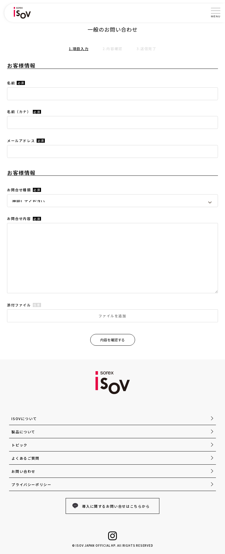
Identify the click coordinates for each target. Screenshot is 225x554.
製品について (23, 431)
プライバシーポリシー (31, 484)
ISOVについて (24, 418)
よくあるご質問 (25, 458)
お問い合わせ (23, 471)
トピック (19, 444)
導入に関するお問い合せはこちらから (116, 506)
